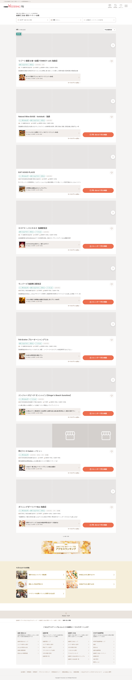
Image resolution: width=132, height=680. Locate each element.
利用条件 (35, 672)
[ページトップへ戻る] (66, 614)
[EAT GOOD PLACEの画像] (66, 157)
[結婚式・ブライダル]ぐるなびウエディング (26, 620)
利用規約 (29, 672)
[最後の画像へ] (113, 45)
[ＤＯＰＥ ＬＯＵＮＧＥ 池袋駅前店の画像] (66, 213)
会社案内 (23, 672)
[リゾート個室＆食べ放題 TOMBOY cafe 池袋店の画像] (66, 45)
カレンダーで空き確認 (98, 246)
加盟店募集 (76, 672)
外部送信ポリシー (56, 672)
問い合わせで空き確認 (98, 135)
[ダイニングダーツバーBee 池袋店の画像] (66, 491)
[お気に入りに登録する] (112, 61)
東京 (59, 620)
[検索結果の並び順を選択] (110, 29)
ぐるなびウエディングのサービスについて (91, 672)
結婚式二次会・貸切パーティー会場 (47, 620)
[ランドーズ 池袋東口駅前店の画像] (66, 268)
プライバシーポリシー (44, 672)
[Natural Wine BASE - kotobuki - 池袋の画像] (66, 101)
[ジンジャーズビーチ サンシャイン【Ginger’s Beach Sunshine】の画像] (66, 380)
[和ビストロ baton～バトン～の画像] (66, 436)
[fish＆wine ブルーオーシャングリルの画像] (66, 324)
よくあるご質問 (107, 672)
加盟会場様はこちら (67, 672)
